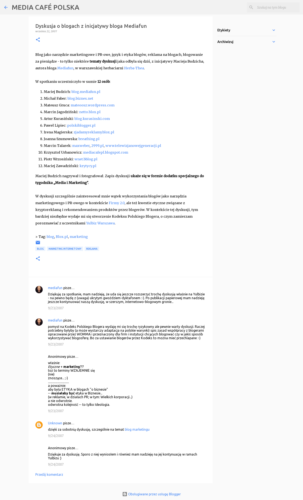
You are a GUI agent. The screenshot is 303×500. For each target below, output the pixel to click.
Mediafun (65, 68)
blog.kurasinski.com (92, 119)
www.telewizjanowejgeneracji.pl (133, 145)
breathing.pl (89, 139)
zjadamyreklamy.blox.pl (94, 132)
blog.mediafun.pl (86, 92)
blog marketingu (137, 429)
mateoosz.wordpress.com (92, 105)
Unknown (55, 423)
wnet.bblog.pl (85, 159)
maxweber (81, 145)
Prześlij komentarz (49, 474)
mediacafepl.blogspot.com (105, 152)
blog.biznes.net (80, 98)
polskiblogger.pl (81, 125)
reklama (91, 248)
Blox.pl (62, 237)
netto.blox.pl (90, 112)
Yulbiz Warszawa (100, 223)
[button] (37, 40)
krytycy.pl (88, 166)
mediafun (55, 288)
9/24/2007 (56, 436)
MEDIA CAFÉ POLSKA (45, 7)
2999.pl (97, 145)
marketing (79, 237)
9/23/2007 (56, 308)
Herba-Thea (134, 68)
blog (50, 237)
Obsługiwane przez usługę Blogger (151, 494)
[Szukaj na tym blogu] (277, 7)
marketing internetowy (65, 248)
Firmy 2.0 (117, 203)
